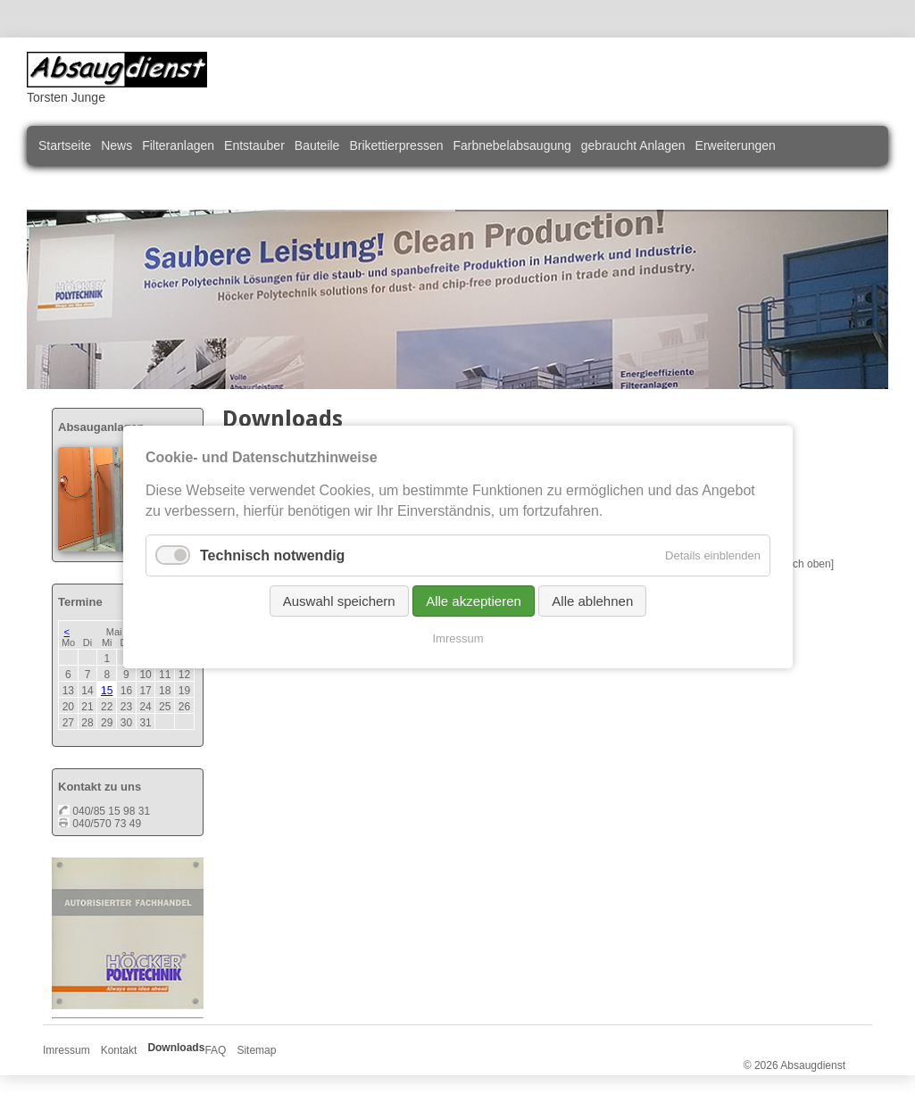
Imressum (66, 1050)
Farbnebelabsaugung (511, 145)
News (116, 145)
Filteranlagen (178, 145)
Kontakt (119, 1050)
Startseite (64, 145)
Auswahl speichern (338, 601)
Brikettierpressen (396, 145)
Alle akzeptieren (473, 601)
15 (106, 690)
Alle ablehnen (592, 601)
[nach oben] (806, 564)
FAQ (215, 1050)
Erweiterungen (735, 145)
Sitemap (256, 1050)
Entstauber (254, 145)
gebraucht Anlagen (633, 145)
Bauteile (317, 145)
